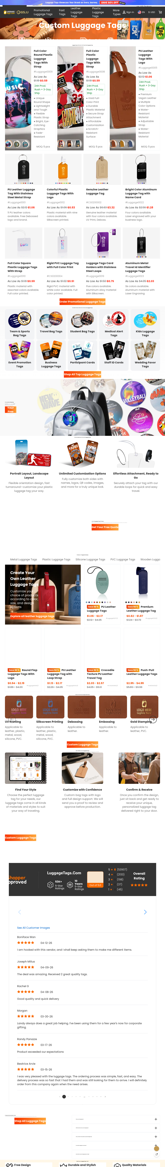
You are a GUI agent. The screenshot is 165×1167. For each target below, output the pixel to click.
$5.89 (130, 846)
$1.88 (11, 846)
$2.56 (143, 219)
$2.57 (100, 842)
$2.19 (21, 842)
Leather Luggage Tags (76, 12)
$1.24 (129, 778)
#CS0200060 (111, 844)
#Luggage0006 (32, 844)
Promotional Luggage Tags (43, 12)
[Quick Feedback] (156, 1154)
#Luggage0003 (151, 777)
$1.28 (150, 219)
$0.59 (37, 97)
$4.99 (140, 842)
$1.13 (50, 842)
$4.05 (143, 292)
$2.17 (99, 774)
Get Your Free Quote (30, 489)
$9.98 (139, 846)
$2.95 (130, 842)
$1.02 (63, 292)
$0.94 (12, 842)
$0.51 (70, 292)
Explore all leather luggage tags (37, 775)
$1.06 (141, 97)
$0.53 (71, 219)
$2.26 (50, 846)
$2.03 (150, 292)
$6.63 (103, 219)
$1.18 (50, 93)
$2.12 (155, 93)
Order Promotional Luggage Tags (82, 316)
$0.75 (110, 292)
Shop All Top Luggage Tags (82, 417)
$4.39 (19, 846)
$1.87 (140, 774)
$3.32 (111, 219)
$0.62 (130, 774)
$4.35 (98, 778)
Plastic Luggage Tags (98, 12)
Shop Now (45, 152)
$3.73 (138, 778)
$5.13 (99, 846)
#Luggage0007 (111, 777)
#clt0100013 (152, 844)
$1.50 (103, 292)
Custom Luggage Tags (82, 930)
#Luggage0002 (71, 844)
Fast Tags (62, 12)
